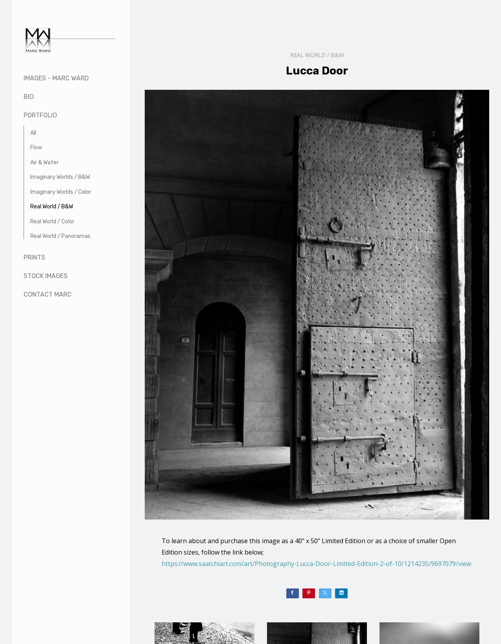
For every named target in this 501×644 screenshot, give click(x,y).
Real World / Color (52, 221)
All (33, 133)
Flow (36, 147)
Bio (29, 96)
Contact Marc (48, 294)
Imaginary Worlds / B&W (60, 177)
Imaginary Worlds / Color (60, 192)
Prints (34, 257)
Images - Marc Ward (56, 78)
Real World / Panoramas (60, 236)
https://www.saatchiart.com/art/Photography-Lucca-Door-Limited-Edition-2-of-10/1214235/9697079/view (316, 563)
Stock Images (46, 276)
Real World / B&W (51, 206)
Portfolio (40, 115)
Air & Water (44, 162)
